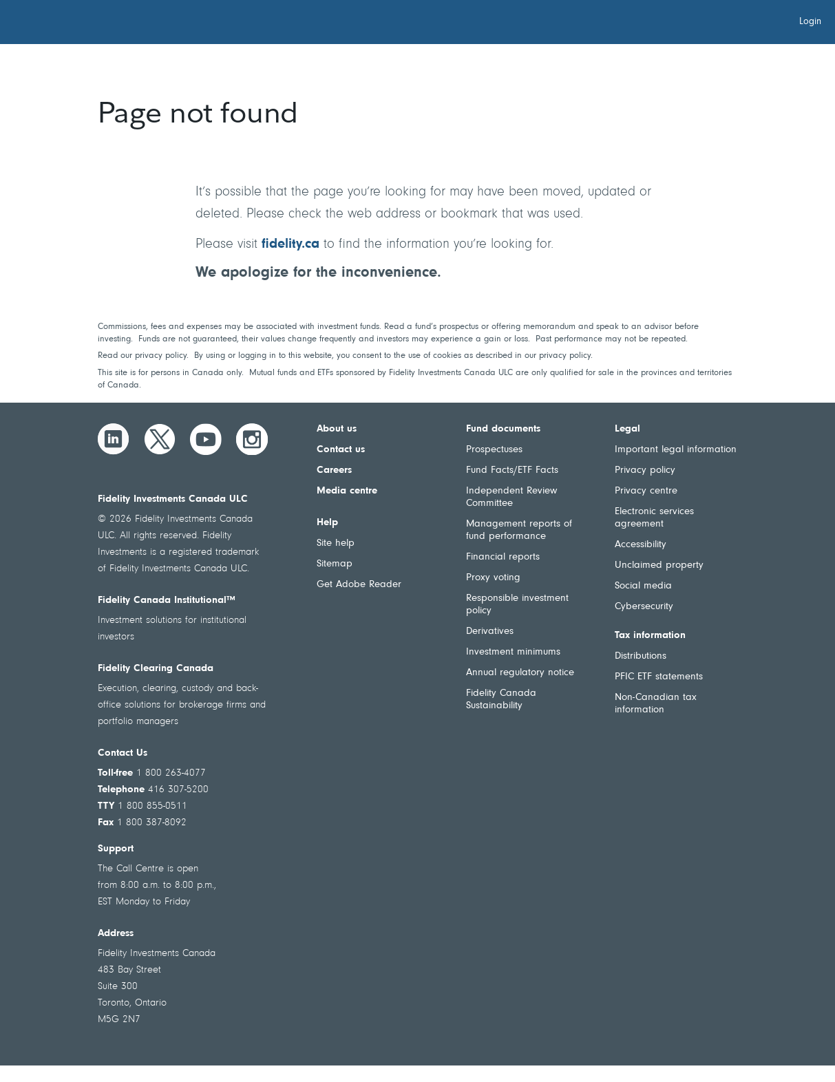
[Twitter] (160, 439)
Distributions (640, 656)
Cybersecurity (644, 607)
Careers (334, 470)
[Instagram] (252, 439)
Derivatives (490, 631)
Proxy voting (493, 578)
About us (337, 429)
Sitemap (334, 564)
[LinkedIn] (113, 439)
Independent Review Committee (511, 497)
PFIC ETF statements (659, 677)
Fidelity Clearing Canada (155, 669)
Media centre (347, 491)
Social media (643, 586)
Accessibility (640, 545)
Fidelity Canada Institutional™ (166, 600)
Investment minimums (513, 652)
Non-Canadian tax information (656, 703)
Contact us (341, 450)
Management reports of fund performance (519, 530)
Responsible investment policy (517, 604)
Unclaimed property (659, 565)
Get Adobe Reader (359, 585)
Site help (336, 543)
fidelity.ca (290, 244)
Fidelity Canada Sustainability (501, 699)
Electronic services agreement (654, 518)
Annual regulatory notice (520, 673)
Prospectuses (494, 450)
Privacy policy (645, 470)
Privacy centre (646, 491)
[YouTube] (206, 439)
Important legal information (676, 450)
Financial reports (503, 557)
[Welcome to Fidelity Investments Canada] (88, 24)
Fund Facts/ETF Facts (512, 470)
